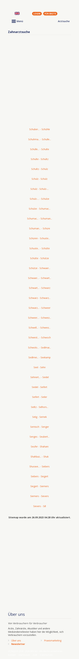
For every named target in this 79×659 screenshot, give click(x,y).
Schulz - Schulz (39, 178)
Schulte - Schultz (39, 159)
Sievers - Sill (39, 506)
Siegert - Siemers (39, 486)
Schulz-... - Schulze (39, 198)
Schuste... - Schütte (39, 248)
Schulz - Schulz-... (39, 188)
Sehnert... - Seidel (39, 377)
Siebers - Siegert (39, 476)
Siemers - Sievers (39, 496)
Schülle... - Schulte (39, 149)
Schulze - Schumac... (39, 208)
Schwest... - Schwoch (39, 337)
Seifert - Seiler (39, 397)
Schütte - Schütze (39, 258)
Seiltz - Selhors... (39, 407)
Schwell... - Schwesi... (39, 327)
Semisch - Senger (39, 426)
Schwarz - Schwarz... (39, 298)
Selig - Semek (39, 416)
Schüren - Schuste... (39, 238)
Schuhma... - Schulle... (39, 139)
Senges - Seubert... (39, 436)
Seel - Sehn (40, 367)
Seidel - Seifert (39, 387)
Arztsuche (64, 21)
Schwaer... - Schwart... (39, 278)
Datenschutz (46, 654)
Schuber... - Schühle (39, 129)
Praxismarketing (52, 640)
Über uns (16, 640)
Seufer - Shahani (39, 446)
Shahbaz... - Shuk (40, 456)
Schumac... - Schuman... (39, 218)
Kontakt (12, 654)
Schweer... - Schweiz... (39, 317)
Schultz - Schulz (39, 169)
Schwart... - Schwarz (39, 287)
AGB (35, 654)
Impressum (24, 654)
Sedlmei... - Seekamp (39, 357)
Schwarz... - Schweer (39, 307)
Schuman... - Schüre (39, 228)
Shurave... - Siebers (39, 466)
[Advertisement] (39, 83)
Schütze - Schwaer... (39, 268)
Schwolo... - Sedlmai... (39, 347)
